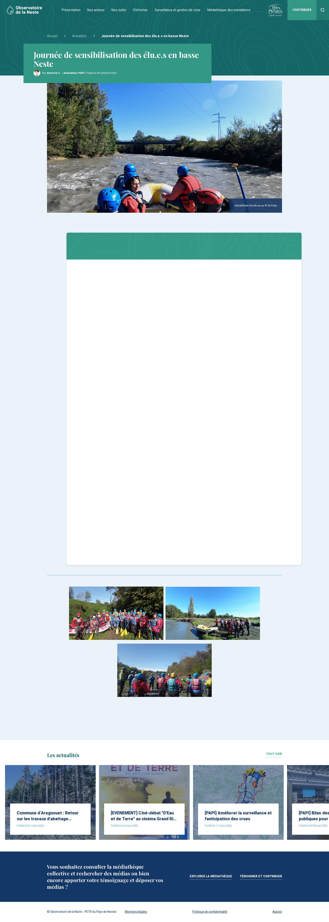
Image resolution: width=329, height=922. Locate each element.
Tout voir (274, 754)
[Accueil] (24, 10)
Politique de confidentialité (209, 911)
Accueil (52, 36)
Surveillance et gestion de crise (178, 10)
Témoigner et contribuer (261, 877)
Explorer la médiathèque (211, 877)
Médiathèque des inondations (228, 10)
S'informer (140, 10)
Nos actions (95, 10)
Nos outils (118, 10)
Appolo (277, 911)
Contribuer (301, 10)
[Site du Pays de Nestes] (275, 10)
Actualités (79, 36)
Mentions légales (136, 911)
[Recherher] (322, 10)
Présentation (70, 10)
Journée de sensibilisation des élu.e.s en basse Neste (145, 36)
